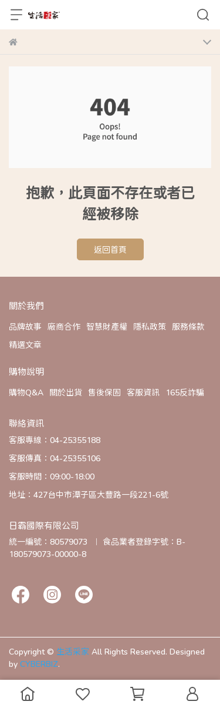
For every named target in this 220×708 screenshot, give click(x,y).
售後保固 (104, 392)
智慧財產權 (106, 326)
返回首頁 (110, 249)
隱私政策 (149, 326)
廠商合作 (64, 326)
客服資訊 (143, 392)
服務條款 (188, 326)
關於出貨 (65, 392)
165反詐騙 (184, 392)
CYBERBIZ (39, 664)
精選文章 (25, 345)
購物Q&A (26, 392)
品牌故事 (25, 326)
